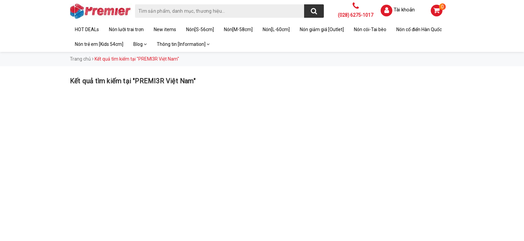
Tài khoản (404, 10)
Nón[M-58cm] (238, 29)
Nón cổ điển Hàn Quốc (419, 29)
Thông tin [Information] (183, 44)
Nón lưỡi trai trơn (126, 29)
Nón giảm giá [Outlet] (322, 29)
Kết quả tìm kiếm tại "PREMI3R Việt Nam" (132, 81)
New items (165, 29)
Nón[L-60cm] (276, 29)
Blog (140, 44)
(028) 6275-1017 (355, 15)
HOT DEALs (87, 29)
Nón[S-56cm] (200, 29)
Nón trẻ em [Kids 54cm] (99, 44)
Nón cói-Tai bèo (370, 29)
